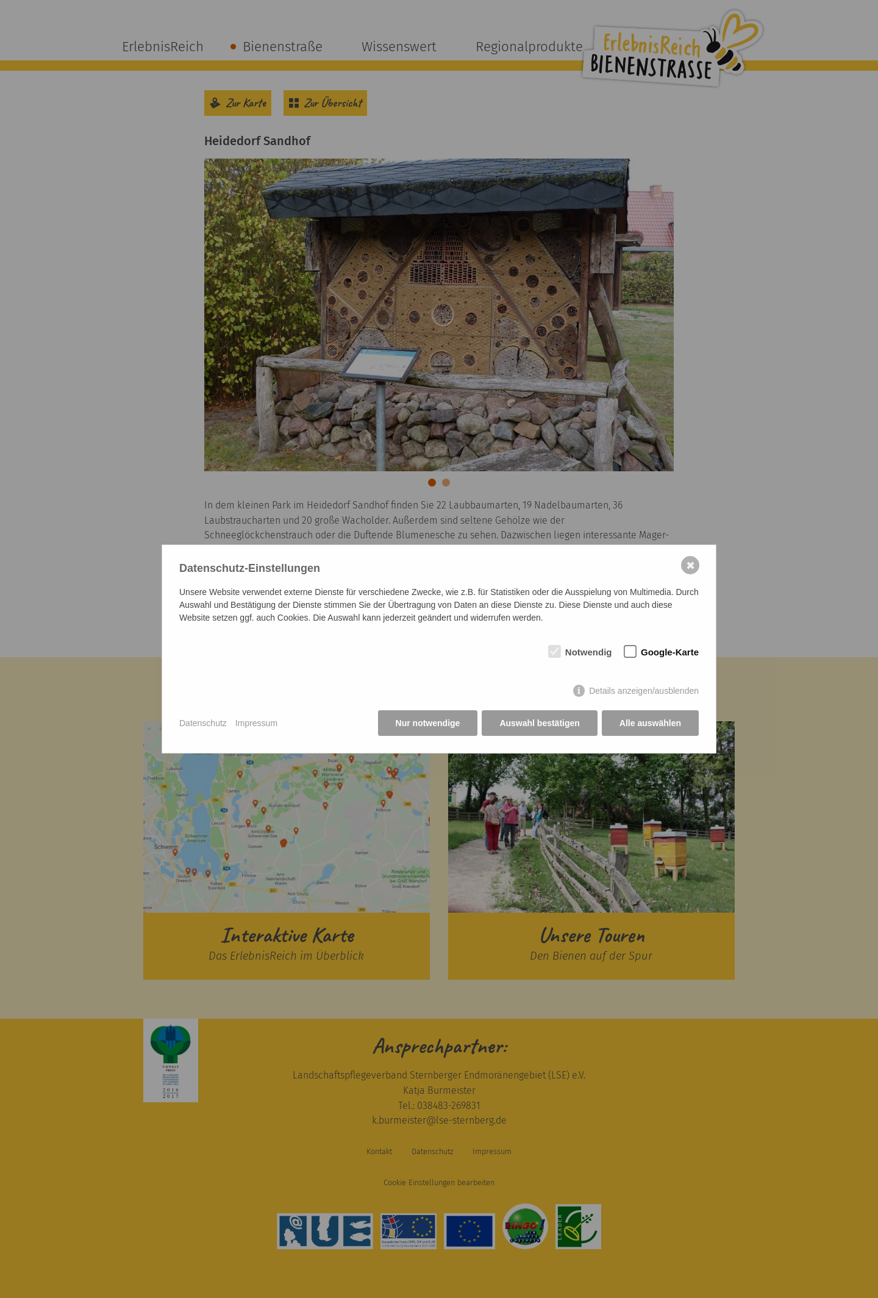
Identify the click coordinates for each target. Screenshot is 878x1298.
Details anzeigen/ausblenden (644, 691)
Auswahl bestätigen (539, 723)
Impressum (256, 723)
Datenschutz (203, 723)
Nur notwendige (428, 723)
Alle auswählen (650, 723)
